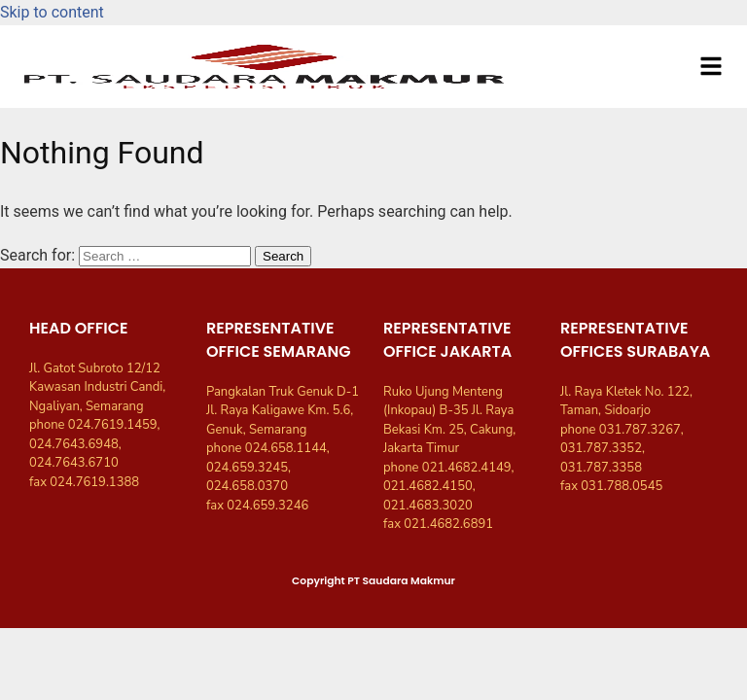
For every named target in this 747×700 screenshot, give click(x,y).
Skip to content (52, 12)
